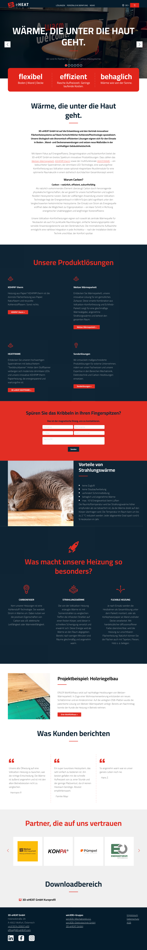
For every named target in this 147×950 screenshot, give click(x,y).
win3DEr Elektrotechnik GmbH (80, 922)
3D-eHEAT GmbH (74, 926)
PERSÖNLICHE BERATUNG (77, 5)
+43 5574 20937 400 (18, 926)
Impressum (132, 915)
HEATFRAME (103, 165)
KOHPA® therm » (18, 316)
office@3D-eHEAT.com (19, 930)
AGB (129, 922)
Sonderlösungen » (84, 390)
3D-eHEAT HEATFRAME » (21, 394)
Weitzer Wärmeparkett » (86, 331)
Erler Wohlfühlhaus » (69, 719)
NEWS (92, 5)
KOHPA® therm (62, 165)
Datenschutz (133, 919)
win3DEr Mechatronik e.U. (78, 919)
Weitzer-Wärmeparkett (43, 165)
